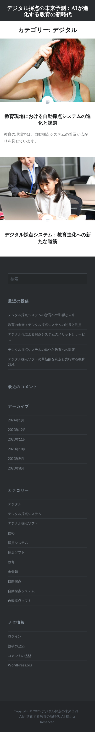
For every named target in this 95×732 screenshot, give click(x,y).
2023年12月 (17, 430)
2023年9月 (16, 459)
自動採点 (14, 581)
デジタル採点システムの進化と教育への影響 (41, 349)
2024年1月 (16, 420)
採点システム (18, 543)
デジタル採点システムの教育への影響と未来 (41, 315)
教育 (11, 562)
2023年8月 (16, 468)
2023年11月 (17, 439)
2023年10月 (17, 449)
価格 (11, 533)
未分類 (13, 572)
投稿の (16, 646)
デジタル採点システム (24, 514)
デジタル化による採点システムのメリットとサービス (46, 337)
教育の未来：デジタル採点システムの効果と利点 (45, 325)
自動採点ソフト (19, 600)
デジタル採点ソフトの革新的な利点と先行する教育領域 (46, 362)
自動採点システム (21, 591)
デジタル (14, 504)
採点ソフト (16, 552)
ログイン (14, 636)
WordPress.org (20, 665)
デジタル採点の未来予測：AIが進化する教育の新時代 (47, 11)
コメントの (19, 656)
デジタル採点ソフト (23, 523)
